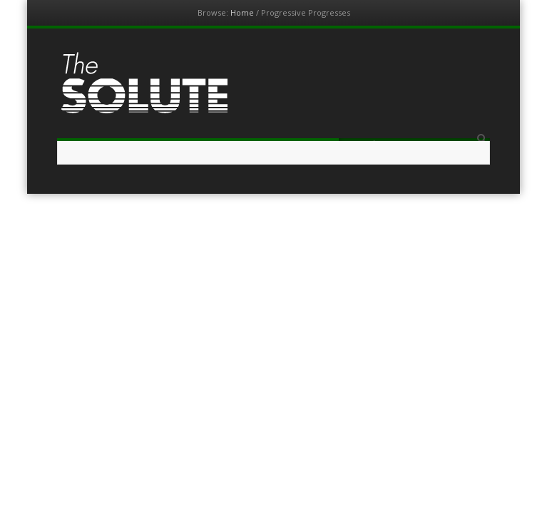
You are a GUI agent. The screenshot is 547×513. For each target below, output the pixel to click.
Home (242, 12)
